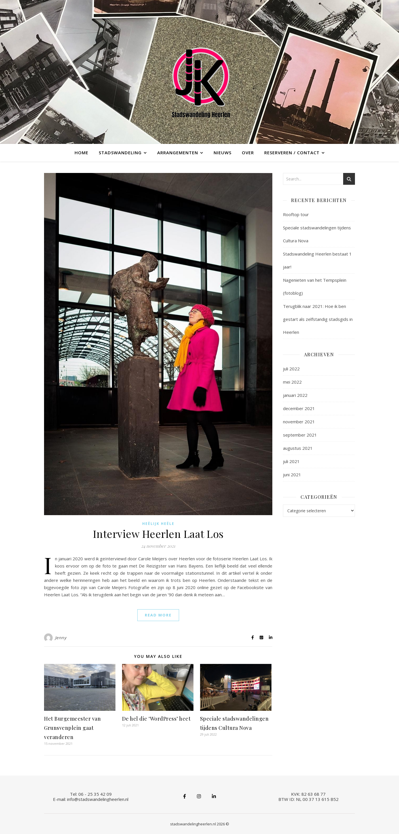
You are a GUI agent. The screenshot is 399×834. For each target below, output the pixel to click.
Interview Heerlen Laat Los (158, 533)
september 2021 (300, 435)
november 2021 (299, 421)
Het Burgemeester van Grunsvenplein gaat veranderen (72, 727)
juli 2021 (291, 461)
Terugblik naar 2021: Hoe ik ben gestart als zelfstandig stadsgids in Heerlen (318, 319)
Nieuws (222, 152)
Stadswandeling (120, 152)
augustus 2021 (298, 448)
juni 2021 (292, 474)
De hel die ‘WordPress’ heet (156, 718)
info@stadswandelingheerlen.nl (97, 799)
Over (248, 152)
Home (81, 152)
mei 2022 (292, 382)
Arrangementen (177, 152)
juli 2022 (291, 369)
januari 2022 (295, 395)
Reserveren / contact (292, 152)
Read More (158, 615)
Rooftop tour (296, 214)
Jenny (60, 637)
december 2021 (299, 408)
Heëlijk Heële (158, 523)
